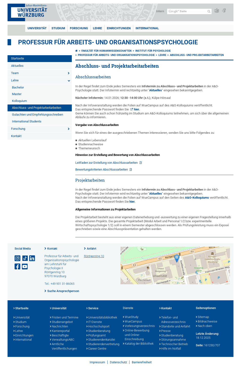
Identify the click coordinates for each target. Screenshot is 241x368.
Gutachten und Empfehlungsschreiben (37, 114)
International (147, 28)
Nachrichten (59, 327)
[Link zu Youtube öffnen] (25, 267)
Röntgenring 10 (94, 256)
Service (92, 308)
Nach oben (204, 326)
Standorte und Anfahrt (174, 327)
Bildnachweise (206, 322)
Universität (37, 28)
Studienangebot (61, 322)
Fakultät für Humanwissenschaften (106, 50)
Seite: (199, 345)
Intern (160, 11)
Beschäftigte (59, 336)
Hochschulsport (97, 327)
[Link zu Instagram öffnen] (18, 258)
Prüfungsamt (96, 336)
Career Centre (96, 349)
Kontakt (16, 136)
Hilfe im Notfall (170, 349)
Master (16, 94)
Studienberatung (98, 331)
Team (15, 73)
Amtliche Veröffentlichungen (63, 346)
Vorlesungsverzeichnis (139, 326)
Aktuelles (17, 65)
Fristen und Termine (64, 318)
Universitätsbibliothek (101, 318)
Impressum (97, 362)
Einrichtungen (119, 28)
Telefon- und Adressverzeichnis (172, 320)
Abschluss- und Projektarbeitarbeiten (36, 107)
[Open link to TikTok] (25, 258)
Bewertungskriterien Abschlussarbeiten (102, 169)
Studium (58, 28)
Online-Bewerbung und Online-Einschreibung (136, 335)
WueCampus (132, 322)
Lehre (97, 28)
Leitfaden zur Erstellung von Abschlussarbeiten (106, 162)
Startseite (17, 58)
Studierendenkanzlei (100, 340)
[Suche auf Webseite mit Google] (189, 11)
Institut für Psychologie (153, 50)
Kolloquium (19, 101)
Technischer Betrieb (173, 344)
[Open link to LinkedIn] (32, 258)
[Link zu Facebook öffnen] (18, 267)
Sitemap (202, 317)
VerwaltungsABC (62, 340)
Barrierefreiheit (142, 362)
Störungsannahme (172, 340)
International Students (26, 121)
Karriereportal (60, 331)
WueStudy (130, 317)
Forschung (79, 28)
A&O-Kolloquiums (197, 197)
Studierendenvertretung (102, 344)
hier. (137, 109)
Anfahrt (91, 248)
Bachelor (18, 87)
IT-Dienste (94, 322)
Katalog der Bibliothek (138, 344)
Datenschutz (118, 362)
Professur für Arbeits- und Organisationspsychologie (108, 42)
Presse (165, 331)
